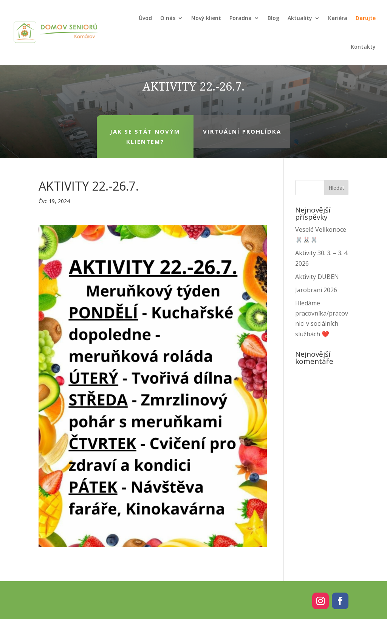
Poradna (240, 18)
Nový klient (206, 18)
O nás (167, 18)
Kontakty (363, 46)
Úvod (145, 18)
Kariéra (337, 18)
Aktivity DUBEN (317, 277)
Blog (273, 18)
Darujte (366, 18)
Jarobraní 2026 (316, 290)
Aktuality (300, 18)
